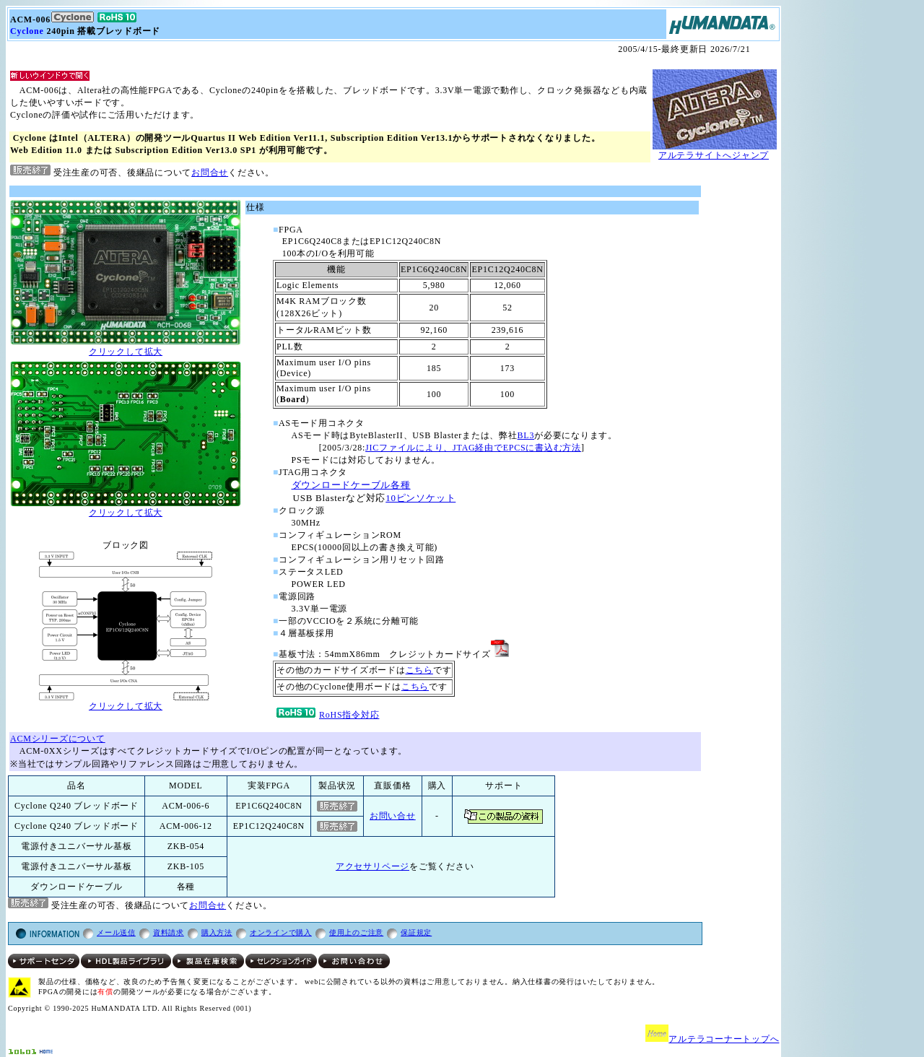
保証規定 (416, 932)
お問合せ (209, 173)
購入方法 (216, 932)
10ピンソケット (420, 497)
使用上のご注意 (356, 932)
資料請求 (168, 932)
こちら (419, 670)
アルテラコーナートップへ (723, 1039)
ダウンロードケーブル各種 (351, 484)
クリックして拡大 (125, 347)
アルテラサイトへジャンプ (713, 155)
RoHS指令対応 (327, 715)
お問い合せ (393, 816)
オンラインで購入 (281, 932)
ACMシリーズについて (57, 739)
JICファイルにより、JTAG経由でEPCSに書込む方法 (473, 448)
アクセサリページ (372, 866)
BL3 (526, 435)
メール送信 (116, 932)
